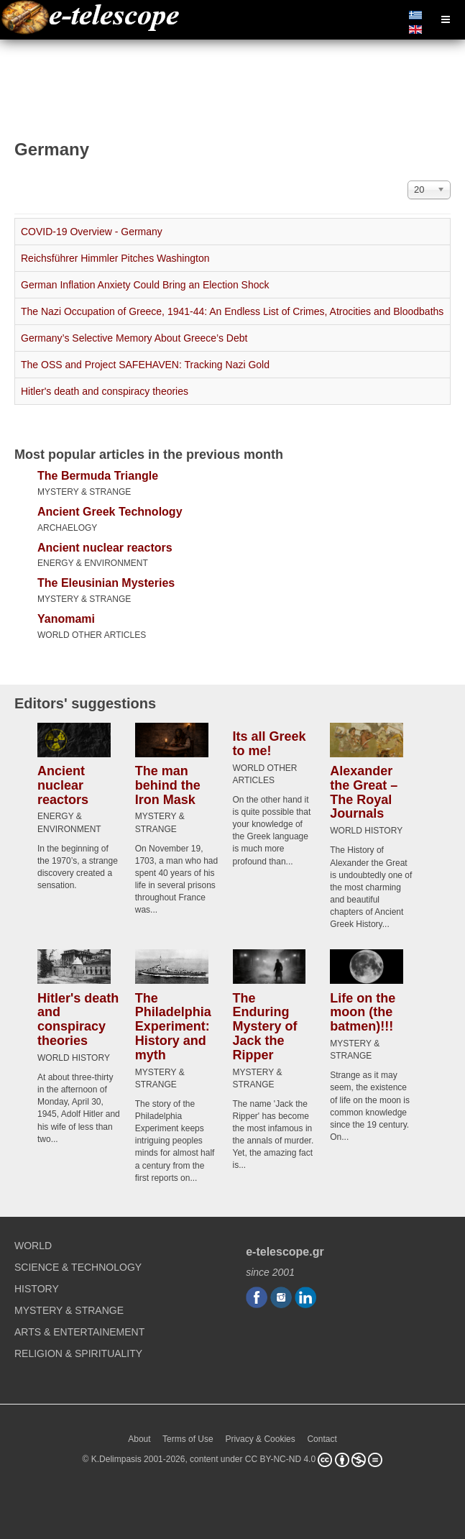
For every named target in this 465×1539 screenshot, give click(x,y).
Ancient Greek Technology (110, 512)
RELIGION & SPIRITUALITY (78, 1353)
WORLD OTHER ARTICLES (91, 635)
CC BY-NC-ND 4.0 (280, 1459)
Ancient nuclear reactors (104, 548)
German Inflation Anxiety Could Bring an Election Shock (145, 285)
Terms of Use (187, 1439)
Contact (321, 1439)
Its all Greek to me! (269, 743)
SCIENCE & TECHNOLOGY (78, 1267)
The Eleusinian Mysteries (106, 583)
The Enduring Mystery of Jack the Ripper (265, 1025)
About (139, 1439)
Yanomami (66, 619)
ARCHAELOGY (67, 528)
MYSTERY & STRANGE (84, 492)
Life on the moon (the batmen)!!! (362, 1011)
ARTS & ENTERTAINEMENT (79, 1332)
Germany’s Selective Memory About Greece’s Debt (134, 338)
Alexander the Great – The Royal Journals (363, 792)
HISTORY (36, 1288)
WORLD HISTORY (366, 831)
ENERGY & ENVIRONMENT (92, 563)
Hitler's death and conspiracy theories (104, 391)
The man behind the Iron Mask (168, 785)
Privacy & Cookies (260, 1439)
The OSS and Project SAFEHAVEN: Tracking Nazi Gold (145, 364)
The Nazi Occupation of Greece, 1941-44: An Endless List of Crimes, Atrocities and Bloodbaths (232, 311)
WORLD (33, 1245)
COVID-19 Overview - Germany (91, 231)
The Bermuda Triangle (97, 476)
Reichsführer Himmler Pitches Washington (115, 258)
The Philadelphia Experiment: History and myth (173, 1025)
